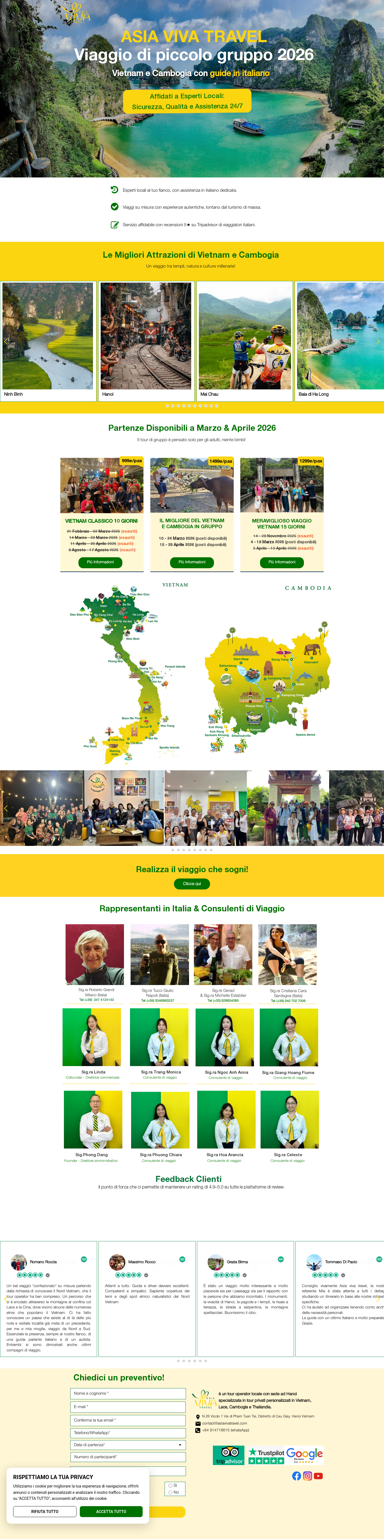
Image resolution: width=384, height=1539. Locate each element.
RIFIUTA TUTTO (44, 1511)
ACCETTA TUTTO (111, 1511)
